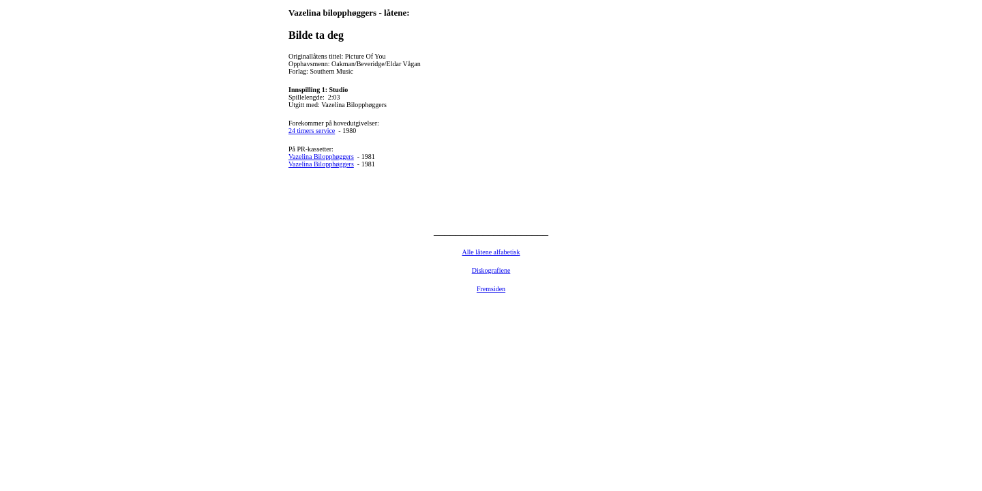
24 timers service (311, 130)
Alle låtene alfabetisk (491, 252)
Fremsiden (491, 289)
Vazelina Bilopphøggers (321, 156)
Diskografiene (491, 270)
